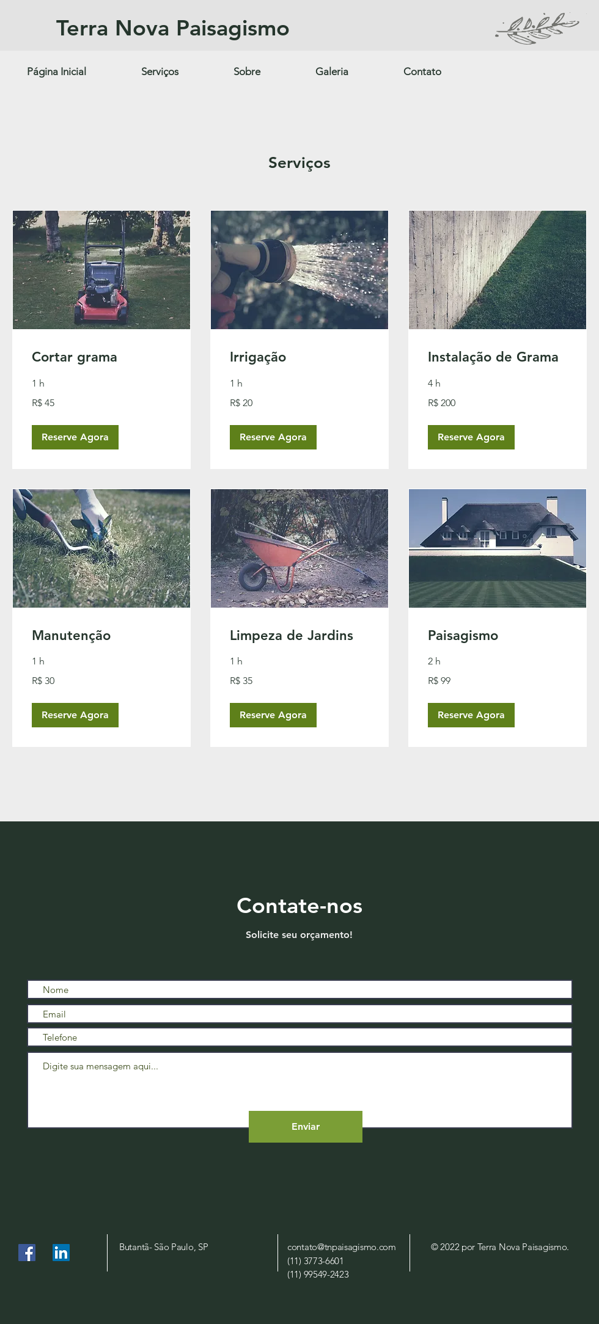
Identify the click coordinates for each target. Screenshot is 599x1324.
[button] (75, 436)
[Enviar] (305, 1127)
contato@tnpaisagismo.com (341, 1247)
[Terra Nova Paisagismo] (225, 28)
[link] (101, 357)
